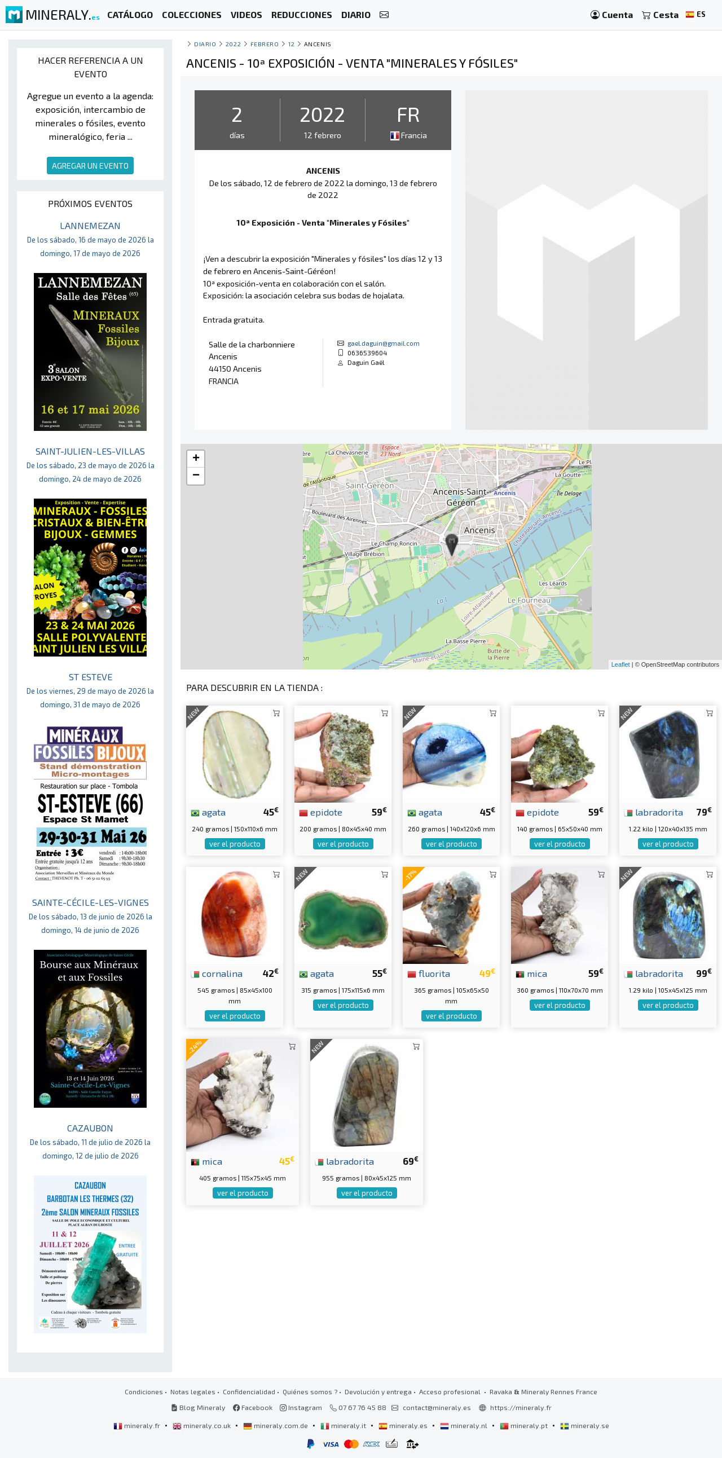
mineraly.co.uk (202, 1425)
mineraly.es (403, 1425)
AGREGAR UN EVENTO (90, 165)
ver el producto (235, 843)
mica (531, 973)
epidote (320, 811)
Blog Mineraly (198, 1407)
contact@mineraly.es (437, 1407)
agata (208, 811)
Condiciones (144, 1391)
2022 (233, 43)
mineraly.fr (137, 1425)
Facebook (252, 1407)
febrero (264, 43)
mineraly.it (344, 1425)
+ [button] (196, 459)
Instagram (301, 1407)
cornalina (217, 973)
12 (291, 43)
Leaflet (620, 664)
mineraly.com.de (276, 1425)
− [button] (196, 476)
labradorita (653, 811)
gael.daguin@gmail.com (383, 343)
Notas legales (192, 1391)
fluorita (428, 973)
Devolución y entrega (378, 1391)
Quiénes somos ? (310, 1391)
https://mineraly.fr (521, 1407)
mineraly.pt (524, 1425)
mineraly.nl (464, 1425)
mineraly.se (584, 1425)
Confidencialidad (249, 1391)
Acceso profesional (450, 1391)
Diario (205, 43)
